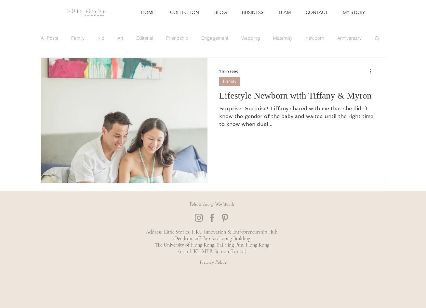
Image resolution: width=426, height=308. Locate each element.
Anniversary (349, 38)
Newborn (314, 38)
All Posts (49, 38)
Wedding (250, 38)
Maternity (282, 38)
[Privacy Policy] (213, 262)
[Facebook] (211, 217)
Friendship (177, 38)
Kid (101, 38)
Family (78, 38)
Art (120, 38)
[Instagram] (198, 217)
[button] (377, 38)
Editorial (144, 38)
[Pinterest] (225, 217)
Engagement (214, 38)
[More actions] (372, 71)
